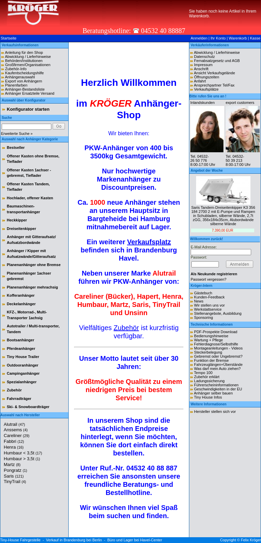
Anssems (16, 429)
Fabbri (14, 441)
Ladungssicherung (209, 381)
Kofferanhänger (21, 295)
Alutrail (14, 424)
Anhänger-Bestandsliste (25, 89)
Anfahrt (200, 81)
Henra (13, 447)
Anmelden (199, 38)
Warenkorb (238, 38)
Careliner (17, 435)
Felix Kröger (251, 540)
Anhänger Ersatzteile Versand (29, 93)
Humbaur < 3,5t (23, 452)
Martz (12, 464)
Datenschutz (204, 57)
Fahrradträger (19, 399)
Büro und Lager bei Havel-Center (134, 540)
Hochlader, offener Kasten (30, 198)
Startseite (8, 38)
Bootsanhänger (20, 340)
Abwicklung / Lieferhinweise (28, 57)
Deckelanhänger (21, 304)
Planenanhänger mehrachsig (32, 287)
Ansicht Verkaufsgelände (214, 73)
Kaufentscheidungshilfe (24, 73)
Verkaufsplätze (206, 89)
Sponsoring (203, 317)
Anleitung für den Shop (24, 52)
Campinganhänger (23, 373)
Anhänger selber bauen (213, 393)
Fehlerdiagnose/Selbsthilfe (216, 344)
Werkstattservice (208, 309)
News (199, 301)
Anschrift (201, 69)
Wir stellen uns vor (209, 305)
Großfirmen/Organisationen (27, 65)
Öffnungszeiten (206, 77)
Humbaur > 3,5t (22, 458)
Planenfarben (16, 85)
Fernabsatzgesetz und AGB (217, 61)
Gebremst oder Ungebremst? (218, 356)
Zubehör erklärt (207, 377)
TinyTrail (15, 481)
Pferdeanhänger (21, 348)
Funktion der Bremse (211, 360)
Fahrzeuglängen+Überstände (218, 364)
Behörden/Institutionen (23, 61)
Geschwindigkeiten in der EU (218, 389)
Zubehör (14, 390)
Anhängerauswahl (20, 77)
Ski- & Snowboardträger (28, 407)
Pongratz (15, 470)
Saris (14, 476)
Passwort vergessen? (208, 279)
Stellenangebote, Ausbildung (217, 313)
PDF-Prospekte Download (215, 332)
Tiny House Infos (208, 397)
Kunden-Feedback (209, 297)
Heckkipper (17, 220)
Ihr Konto (218, 38)
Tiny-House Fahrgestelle (20, 540)
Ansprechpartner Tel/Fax (214, 85)
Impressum (203, 65)
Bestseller (16, 147)
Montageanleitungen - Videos (218, 348)
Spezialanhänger (21, 382)
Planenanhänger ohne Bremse (33, 265)
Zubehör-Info (16, 69)
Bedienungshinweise (211, 336)
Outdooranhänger (22, 365)
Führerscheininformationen (216, 385)
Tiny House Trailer (23, 357)
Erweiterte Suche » (17, 133)
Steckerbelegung (208, 352)
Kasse (255, 38)
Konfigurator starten (28, 109)
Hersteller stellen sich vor (215, 411)
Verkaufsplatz (149, 242)
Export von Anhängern (23, 81)
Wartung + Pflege (208, 340)
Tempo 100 (203, 373)
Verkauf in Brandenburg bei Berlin (74, 540)
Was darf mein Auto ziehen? (217, 369)
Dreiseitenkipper (21, 229)
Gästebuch (203, 293)
